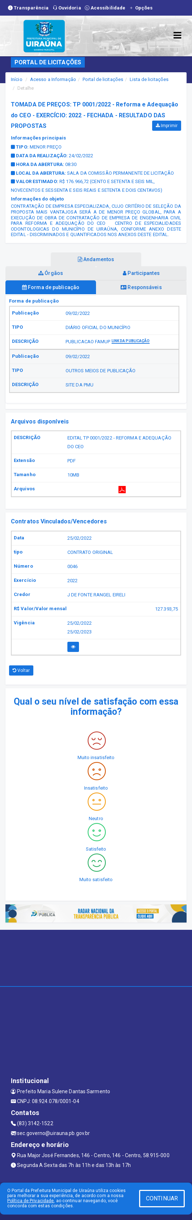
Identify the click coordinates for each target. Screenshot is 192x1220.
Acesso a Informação (53, 79)
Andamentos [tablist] (96, 259)
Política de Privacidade (30, 1200)
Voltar (21, 670)
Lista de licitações (149, 79)
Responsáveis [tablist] (141, 287)
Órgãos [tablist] (50, 273)
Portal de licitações (103, 79)
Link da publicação (131, 341)
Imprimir (167, 125)
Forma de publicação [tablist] (50, 287)
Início (16, 79)
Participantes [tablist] (141, 273)
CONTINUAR (162, 1198)
